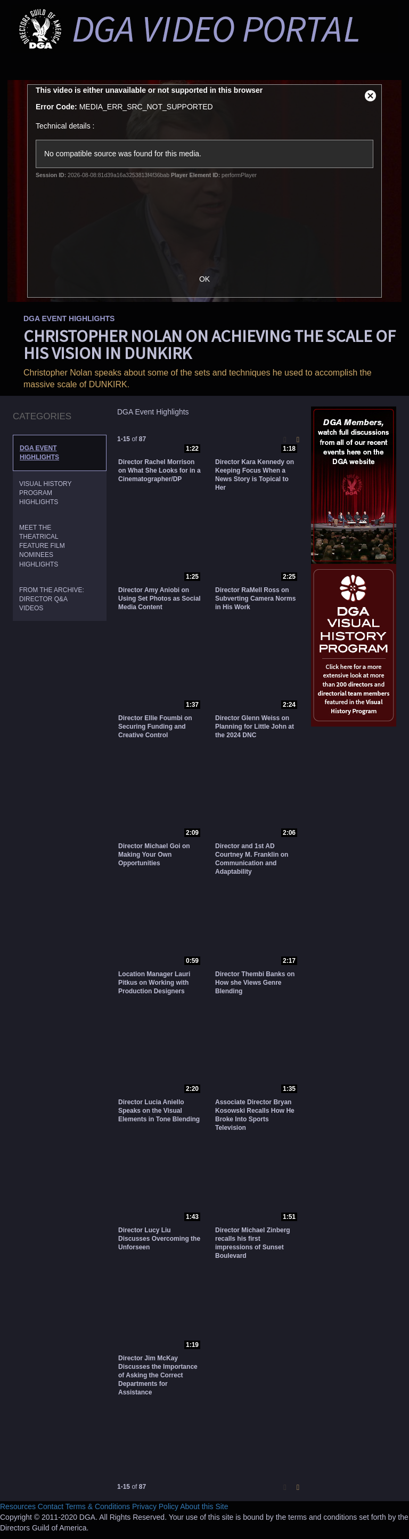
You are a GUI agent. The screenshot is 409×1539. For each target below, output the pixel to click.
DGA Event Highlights (39, 452)
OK (204, 279)
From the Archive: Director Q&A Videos (51, 599)
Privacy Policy (155, 1506)
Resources (18, 1506)
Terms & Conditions (98, 1506)
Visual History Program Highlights (45, 493)
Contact (50, 1506)
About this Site (204, 1506)
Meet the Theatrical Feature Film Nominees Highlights (42, 546)
